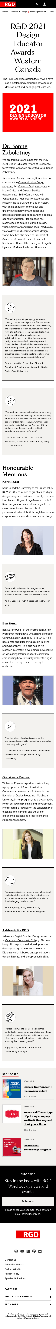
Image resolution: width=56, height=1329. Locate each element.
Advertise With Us (14, 1264)
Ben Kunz (9, 623)
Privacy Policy (12, 1273)
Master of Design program (32, 186)
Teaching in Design (38, 12)
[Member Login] (44, 4)
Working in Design (19, 12)
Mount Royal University (27, 634)
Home (5, 12)
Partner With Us (13, 1269)
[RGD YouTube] (22, 1251)
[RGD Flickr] (40, 1251)
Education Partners (28, 1297)
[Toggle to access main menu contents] (52, 4)
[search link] (38, 4)
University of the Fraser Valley (37, 488)
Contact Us (10, 1259)
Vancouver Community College (22, 940)
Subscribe (28, 1201)
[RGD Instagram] (16, 1251)
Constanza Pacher (16, 777)
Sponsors (28, 1304)
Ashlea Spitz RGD (15, 930)
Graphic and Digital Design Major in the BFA (27, 500)
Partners (28, 1289)
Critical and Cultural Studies (24, 190)
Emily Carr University (30, 194)
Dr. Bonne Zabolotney (16, 149)
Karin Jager (10, 481)
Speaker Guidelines (15, 1278)
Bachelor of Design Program (18, 795)
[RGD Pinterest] (34, 1251)
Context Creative (14, 1314)
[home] (8, 4)
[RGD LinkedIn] (28, 1251)
